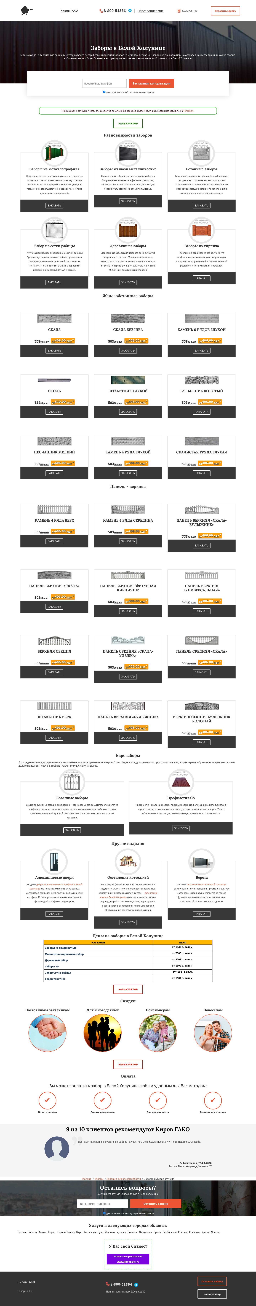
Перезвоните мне (151, 11)
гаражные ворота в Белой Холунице (206, 884)
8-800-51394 (115, 10)
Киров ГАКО (26, 1282)
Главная (86, 1178)
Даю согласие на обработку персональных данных (128, 92)
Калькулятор (187, 10)
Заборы (99, 1178)
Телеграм (188, 110)
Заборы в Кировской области (124, 1178)
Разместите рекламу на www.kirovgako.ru (128, 1259)
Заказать (54, 205)
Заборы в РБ (25, 1291)
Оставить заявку (225, 11)
